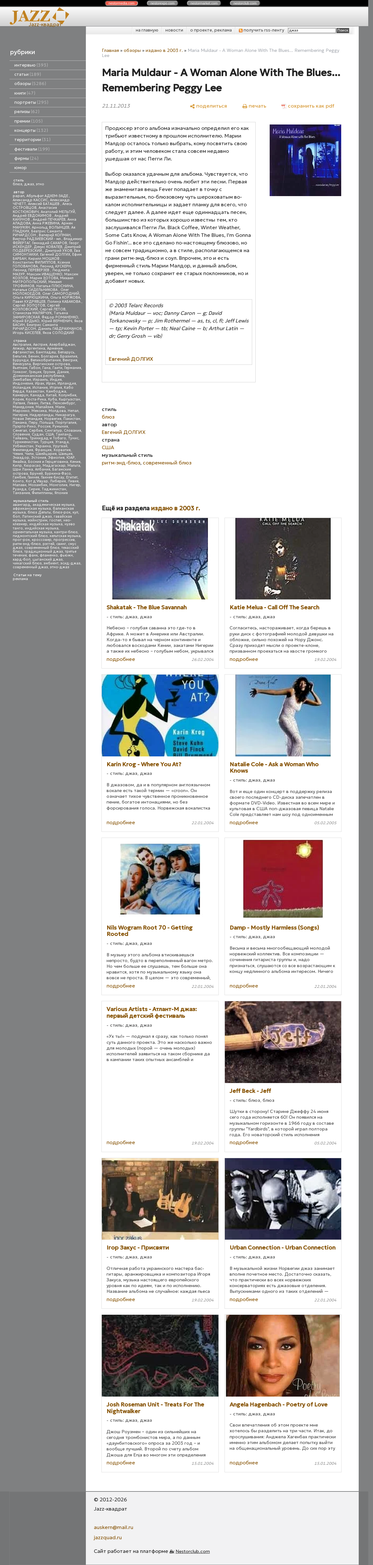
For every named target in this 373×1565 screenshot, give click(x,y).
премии (28, 121)
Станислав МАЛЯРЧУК (32, 313)
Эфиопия (56, 458)
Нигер (74, 485)
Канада (37, 395)
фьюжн (66, 555)
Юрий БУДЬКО (26, 321)
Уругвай (60, 446)
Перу (33, 423)
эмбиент (51, 563)
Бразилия (68, 356)
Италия (56, 388)
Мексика (39, 411)
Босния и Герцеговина (48, 462)
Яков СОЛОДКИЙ (58, 333)
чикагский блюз (27, 563)
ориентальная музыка (32, 532)
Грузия (49, 372)
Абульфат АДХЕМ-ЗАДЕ (47, 196)
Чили (29, 454)
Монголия (58, 485)
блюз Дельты (39, 512)
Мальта (73, 466)
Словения (21, 434)
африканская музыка (32, 508)
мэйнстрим (37, 520)
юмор (20, 167)
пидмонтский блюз (30, 536)
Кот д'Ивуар (37, 481)
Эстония (38, 458)
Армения (55, 348)
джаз (29, 184)
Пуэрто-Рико (24, 426)
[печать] (254, 106)
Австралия (22, 345)
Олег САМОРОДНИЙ (60, 294)
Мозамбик (37, 485)
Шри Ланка (23, 469)
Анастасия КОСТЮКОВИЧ (35, 210)
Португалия (65, 423)
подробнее (121, 659)
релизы (26, 111)
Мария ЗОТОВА (44, 278)
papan (18, 196)
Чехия (18, 454)
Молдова (57, 411)
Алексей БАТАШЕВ (44, 204)
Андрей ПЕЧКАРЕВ (49, 219)
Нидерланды (41, 415)
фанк (33, 555)
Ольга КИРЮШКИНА (30, 297)
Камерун (20, 395)
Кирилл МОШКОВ (44, 259)
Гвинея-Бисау (52, 477)
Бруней (36, 473)
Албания (42, 469)
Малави (19, 485)
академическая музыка (53, 505)
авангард (22, 505)
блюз (17, 184)
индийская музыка (42, 528)
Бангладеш (46, 352)
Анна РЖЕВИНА (45, 223)
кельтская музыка (65, 536)
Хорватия (62, 450)
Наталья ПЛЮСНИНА (54, 286)
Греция (35, 372)
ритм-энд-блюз (27, 544)
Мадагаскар (54, 466)
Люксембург (63, 403)
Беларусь (66, 352)
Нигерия (20, 415)
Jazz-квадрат (45, 24)
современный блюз (41, 548)
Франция (43, 450)
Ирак (39, 383)
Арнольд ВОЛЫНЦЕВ (50, 227)
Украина (43, 446)
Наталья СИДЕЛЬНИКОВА (36, 290)
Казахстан (35, 391)
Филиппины (42, 493)
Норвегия (52, 419)
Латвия (19, 403)
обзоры (30, 83)
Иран (51, 383)
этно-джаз (59, 567)
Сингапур (53, 430)
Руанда (19, 489)
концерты (31, 130)
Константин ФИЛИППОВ (34, 262)
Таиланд (64, 434)
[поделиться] (208, 106)
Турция (46, 442)
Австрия (40, 345)
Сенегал (20, 430)
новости (174, 30)
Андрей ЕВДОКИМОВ (32, 216)
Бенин (33, 356)
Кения (75, 462)
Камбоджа (56, 391)
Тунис (73, 438)
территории (32, 139)
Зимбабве (22, 380)
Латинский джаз (37, 516)
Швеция (66, 454)
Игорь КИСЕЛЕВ (27, 333)
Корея (18, 399)
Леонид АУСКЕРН (55, 266)
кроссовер (42, 540)
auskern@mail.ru (113, 1527)
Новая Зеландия (27, 419)
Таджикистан (54, 489)
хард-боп (22, 559)
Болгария (49, 356)
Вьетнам (20, 368)
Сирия (34, 489)
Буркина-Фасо (58, 473)
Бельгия (19, 356)
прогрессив (64, 540)
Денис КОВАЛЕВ (48, 247)
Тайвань (20, 438)
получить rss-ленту (261, 30)
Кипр (17, 466)
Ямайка (19, 462)
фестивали (32, 149)
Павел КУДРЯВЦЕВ (29, 302)
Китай (51, 395)
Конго (18, 481)
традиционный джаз (43, 551)
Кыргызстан (69, 399)
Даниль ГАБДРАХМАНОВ (60, 329)
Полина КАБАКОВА (64, 302)
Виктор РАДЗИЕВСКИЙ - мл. (37, 239)
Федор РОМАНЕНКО (60, 317)
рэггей (48, 544)
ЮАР (70, 458)
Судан (38, 434)
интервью (31, 65)
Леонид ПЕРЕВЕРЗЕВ (31, 270)
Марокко (21, 411)
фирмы (26, 158)
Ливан (32, 403)
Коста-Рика (36, 399)
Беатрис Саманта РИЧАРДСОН (37, 233)
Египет (72, 477)
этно (40, 184)
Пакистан (71, 419)
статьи (27, 74)
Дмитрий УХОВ (58, 251)
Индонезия (23, 383)
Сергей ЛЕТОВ (53, 309)
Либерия (58, 481)
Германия (72, 368)
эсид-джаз (70, 563)
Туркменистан (25, 442)
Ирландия (67, 383)
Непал (73, 411)
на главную (147, 30)
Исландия (22, 388)
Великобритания (46, 360)
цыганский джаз (47, 559)
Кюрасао (32, 466)
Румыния (60, 426)
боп (16, 516)
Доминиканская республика (38, 376)
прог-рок (21, 540)
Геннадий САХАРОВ (49, 243)
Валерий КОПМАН (55, 235)
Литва (45, 403)
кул (75, 512)
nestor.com (121, 3)
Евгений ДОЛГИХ (55, 254)
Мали (60, 407)
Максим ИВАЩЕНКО (44, 274)
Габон (34, 368)
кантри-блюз (66, 532)
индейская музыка (46, 524)
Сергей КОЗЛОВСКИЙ (36, 307)
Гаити (57, 368)
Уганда (62, 442)
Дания (63, 372)
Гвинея (33, 477)
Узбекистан (23, 446)
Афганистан (23, 352)
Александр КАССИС (30, 200)
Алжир (18, 348)
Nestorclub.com (193, 1551)
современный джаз (30, 567)
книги (24, 93)
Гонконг (20, 372)
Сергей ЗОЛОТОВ (29, 305)
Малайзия (44, 407)
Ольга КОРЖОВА (65, 297)
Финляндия (23, 450)
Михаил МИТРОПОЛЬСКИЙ (43, 280)
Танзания (21, 493)
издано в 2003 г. (164, 50)
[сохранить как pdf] (307, 106)
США (49, 434)
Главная (110, 50)
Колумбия (67, 395)
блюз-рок (62, 512)
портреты (31, 102)
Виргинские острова (51, 364)
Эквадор (21, 458)
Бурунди (21, 360)
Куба (52, 399)
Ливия (73, 481)
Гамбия (19, 477)
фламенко (49, 555)
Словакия (72, 430)
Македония (23, 407)
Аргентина (35, 348)
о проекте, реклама (211, 30)
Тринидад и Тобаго (48, 438)
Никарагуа (65, 415)
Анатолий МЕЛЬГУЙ (58, 212)
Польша (46, 423)
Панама (20, 423)
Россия (44, 426)
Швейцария (46, 454)
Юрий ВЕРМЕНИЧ (56, 321)
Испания (40, 388)
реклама (20, 579)
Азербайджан (62, 345)
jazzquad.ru (108, 1537)
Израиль (40, 380)
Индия (56, 380)
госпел (55, 520)
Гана (46, 368)
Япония (61, 493)
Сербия (36, 430)
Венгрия (70, 360)
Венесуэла (22, 364)
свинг (61, 544)
